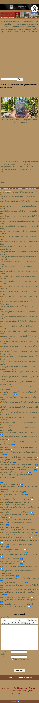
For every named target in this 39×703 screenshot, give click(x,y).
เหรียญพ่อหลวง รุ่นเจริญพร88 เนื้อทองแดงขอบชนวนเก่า (19, 540)
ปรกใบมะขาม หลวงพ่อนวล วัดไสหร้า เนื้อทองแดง (17, 465)
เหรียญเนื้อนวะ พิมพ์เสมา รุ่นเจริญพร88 (14, 606)
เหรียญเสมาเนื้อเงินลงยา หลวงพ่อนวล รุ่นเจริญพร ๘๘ (19, 600)
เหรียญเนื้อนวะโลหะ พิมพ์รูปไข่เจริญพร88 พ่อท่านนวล (19, 554)
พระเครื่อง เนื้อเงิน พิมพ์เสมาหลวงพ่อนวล (14, 537)
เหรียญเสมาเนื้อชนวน (8, 576)
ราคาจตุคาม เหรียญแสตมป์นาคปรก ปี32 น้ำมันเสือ (18, 530)
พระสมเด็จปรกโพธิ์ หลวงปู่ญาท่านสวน (14, 472)
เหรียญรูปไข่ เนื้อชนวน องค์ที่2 (11, 561)
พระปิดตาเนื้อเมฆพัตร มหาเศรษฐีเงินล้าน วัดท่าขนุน (18, 432)
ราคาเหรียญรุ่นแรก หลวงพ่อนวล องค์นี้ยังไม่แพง (17, 470)
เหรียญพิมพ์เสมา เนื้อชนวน (10, 559)
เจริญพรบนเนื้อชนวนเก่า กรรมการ (12, 552)
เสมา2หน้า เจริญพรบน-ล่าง (10, 564)
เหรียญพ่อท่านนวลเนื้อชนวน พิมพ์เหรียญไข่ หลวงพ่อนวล (20, 578)
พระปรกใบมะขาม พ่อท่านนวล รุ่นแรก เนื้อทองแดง (18, 457)
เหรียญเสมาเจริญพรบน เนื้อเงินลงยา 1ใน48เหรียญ (18, 532)
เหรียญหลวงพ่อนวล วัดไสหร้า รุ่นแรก (13, 504)
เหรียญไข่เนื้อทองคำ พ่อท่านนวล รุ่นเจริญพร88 (16, 502)
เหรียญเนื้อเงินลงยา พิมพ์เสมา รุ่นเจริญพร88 (15, 597)
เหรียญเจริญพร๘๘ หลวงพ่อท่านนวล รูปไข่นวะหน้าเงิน (19, 566)
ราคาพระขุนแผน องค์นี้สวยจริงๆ (12, 492)
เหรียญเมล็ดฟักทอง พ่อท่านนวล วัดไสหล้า (15, 512)
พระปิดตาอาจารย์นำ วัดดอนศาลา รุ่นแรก (15, 497)
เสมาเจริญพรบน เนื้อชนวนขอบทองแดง (14, 520)
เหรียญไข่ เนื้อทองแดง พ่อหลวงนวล (13, 583)
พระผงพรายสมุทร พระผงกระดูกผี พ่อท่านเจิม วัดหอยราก (20, 480)
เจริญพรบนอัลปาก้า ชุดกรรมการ (12, 549)
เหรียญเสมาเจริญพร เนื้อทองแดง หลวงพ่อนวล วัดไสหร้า (19, 585)
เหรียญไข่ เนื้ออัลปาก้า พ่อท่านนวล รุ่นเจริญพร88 (17, 604)
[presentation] (19, 663)
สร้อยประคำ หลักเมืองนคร (10, 484)
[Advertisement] (19, 39)
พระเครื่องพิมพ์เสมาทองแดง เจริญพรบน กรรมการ (18, 589)
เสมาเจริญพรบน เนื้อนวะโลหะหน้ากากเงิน (15, 499)
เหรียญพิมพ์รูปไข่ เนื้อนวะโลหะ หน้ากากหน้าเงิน (17, 535)
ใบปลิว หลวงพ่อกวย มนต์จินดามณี (12, 494)
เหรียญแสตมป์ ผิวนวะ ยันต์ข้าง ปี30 (13, 527)
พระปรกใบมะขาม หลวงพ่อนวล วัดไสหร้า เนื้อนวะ (17, 467)
